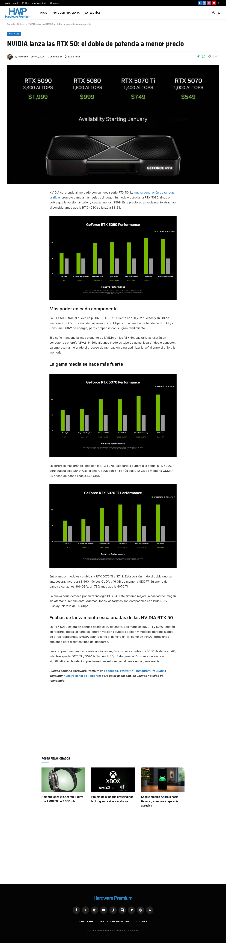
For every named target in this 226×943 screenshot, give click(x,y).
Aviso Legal (11, 3)
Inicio (43, 12)
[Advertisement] (113, 718)
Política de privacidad (34, 3)
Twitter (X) (127, 671)
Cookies (54, 3)
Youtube (158, 671)
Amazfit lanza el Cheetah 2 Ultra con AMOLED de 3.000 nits (62, 799)
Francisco (23, 57)
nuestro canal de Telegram (82, 676)
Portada (11, 24)
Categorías (92, 12)
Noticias (21, 24)
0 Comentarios (55, 57)
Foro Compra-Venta (66, 12)
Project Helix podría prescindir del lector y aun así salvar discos (112, 799)
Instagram (143, 671)
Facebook (111, 671)
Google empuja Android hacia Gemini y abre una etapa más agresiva (160, 801)
